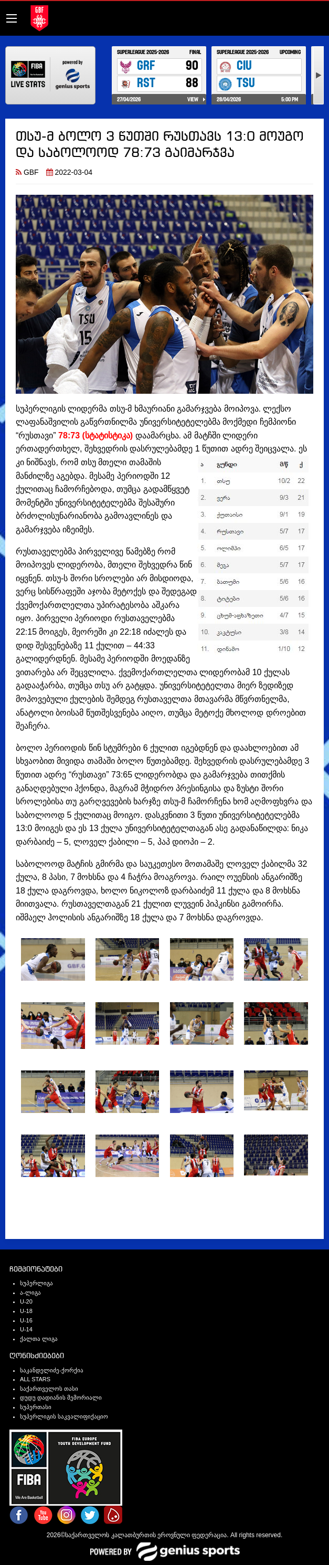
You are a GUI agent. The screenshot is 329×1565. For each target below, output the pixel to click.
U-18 (26, 1311)
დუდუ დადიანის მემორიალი (61, 1397)
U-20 (26, 1301)
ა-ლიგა (30, 1292)
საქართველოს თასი (49, 1388)
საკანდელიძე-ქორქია (51, 1370)
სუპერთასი (35, 1407)
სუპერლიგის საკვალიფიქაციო (64, 1416)
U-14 (26, 1329)
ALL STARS (35, 1379)
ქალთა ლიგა (39, 1339)
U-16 (26, 1320)
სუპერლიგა (36, 1283)
